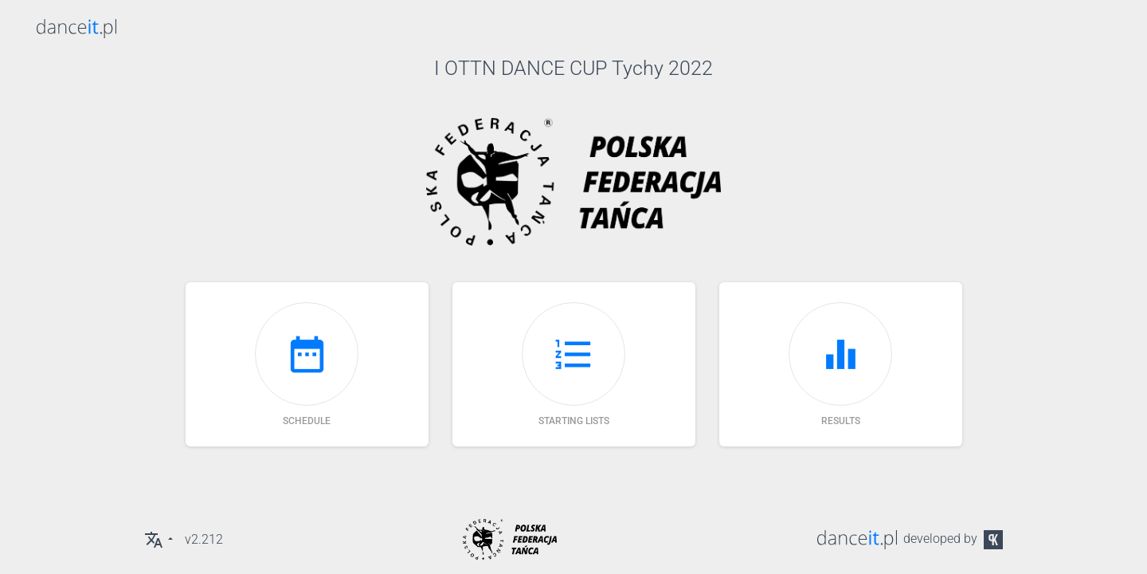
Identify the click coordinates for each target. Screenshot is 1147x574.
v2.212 (204, 539)
